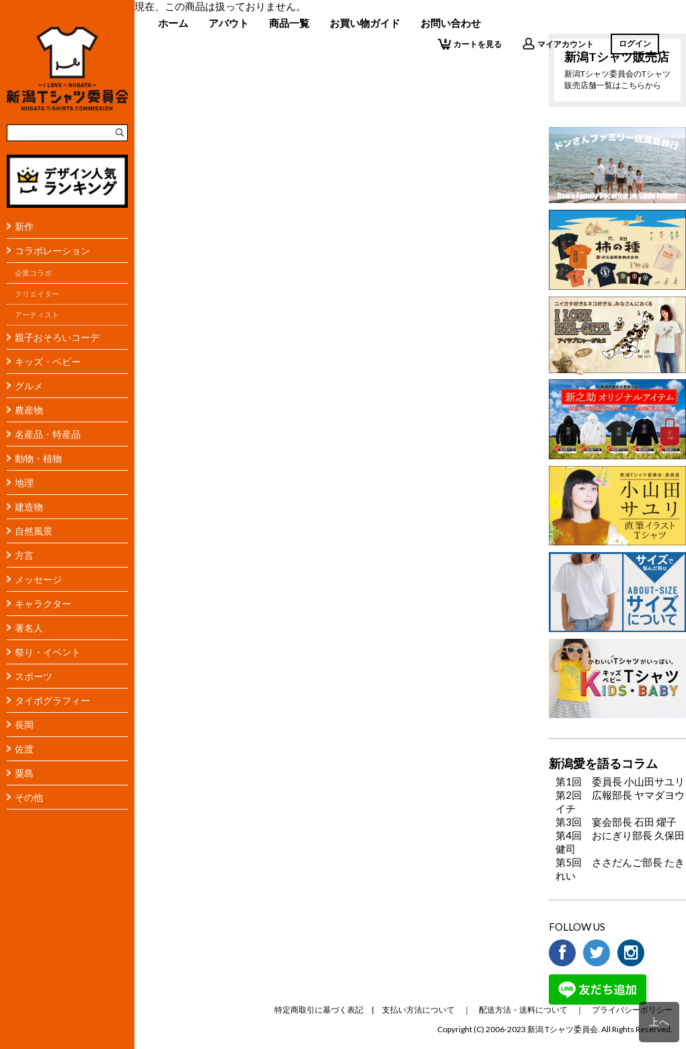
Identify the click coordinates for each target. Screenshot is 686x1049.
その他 (29, 797)
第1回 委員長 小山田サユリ (620, 781)
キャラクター (43, 603)
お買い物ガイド (365, 23)
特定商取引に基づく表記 (318, 1010)
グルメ (29, 385)
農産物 (29, 410)
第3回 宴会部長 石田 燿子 (616, 822)
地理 (24, 482)
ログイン (635, 43)
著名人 (29, 627)
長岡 (24, 724)
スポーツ (33, 676)
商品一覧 (289, 23)
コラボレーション (52, 250)
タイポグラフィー (52, 700)
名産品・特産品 (48, 434)
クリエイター (37, 294)
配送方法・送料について (523, 1010)
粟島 (24, 773)
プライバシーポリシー (632, 1010)
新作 (24, 226)
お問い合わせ (450, 23)
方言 (24, 555)
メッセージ (38, 579)
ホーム (173, 23)
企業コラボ (33, 273)
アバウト (228, 23)
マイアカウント (558, 43)
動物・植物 (38, 458)
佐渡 (24, 748)
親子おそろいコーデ (57, 337)
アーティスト (37, 315)
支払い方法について (418, 1010)
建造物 (29, 506)
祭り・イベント (48, 652)
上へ (659, 1021)
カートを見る (470, 43)
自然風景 (33, 531)
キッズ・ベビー (48, 361)
